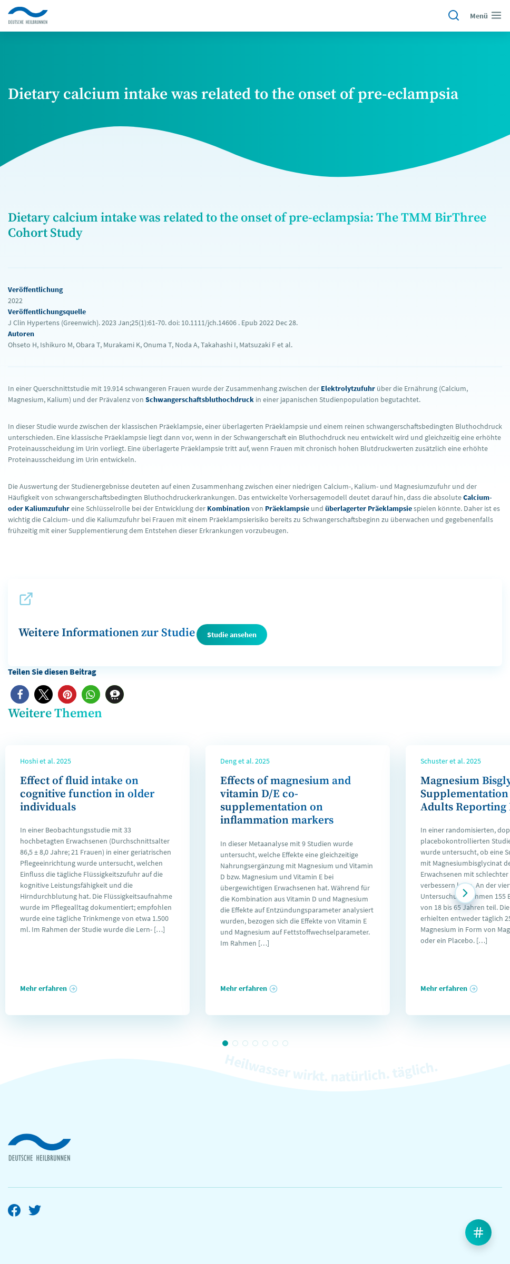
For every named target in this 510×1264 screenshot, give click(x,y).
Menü (486, 15)
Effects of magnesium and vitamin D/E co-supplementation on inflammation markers (285, 801)
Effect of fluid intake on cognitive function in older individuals (87, 794)
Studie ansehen (232, 634)
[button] (20, 694)
